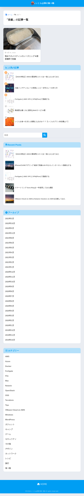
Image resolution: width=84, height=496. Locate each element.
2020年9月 (9, 287)
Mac (7, 382)
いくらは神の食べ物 (42, 3)
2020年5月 (9, 307)
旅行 (7, 466)
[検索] (44, 135)
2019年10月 (10, 341)
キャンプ (9, 431)
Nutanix (8, 387)
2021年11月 (10, 233)
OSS (7, 397)
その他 (8, 446)
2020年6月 (9, 302)
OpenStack (10, 392)
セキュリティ (10, 441)
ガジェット (10, 427)
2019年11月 (10, 336)
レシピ (8, 461)
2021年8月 (9, 238)
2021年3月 (9, 258)
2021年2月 (9, 263)
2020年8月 (9, 292)
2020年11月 (10, 277)
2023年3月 (9, 219)
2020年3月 (9, 317)
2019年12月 (10, 331)
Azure (7, 363)
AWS (7, 358)
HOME (42, 486)
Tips (7, 407)
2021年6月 (9, 243)
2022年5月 (9, 228)
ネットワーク (10, 456)
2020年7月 (9, 297)
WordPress (10, 422)
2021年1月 (9, 268)
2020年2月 (9, 322)
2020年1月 (9, 326)
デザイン (9, 451)
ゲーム (8, 436)
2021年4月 (9, 253)
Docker (8, 368)
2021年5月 (9, 248)
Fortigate (9, 373)
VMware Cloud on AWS (15, 412)
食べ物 (8, 471)
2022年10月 (10, 223)
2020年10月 (10, 282)
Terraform (9, 402)
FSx (7, 378)
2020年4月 (9, 312)
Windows (9, 417)
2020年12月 (10, 273)
